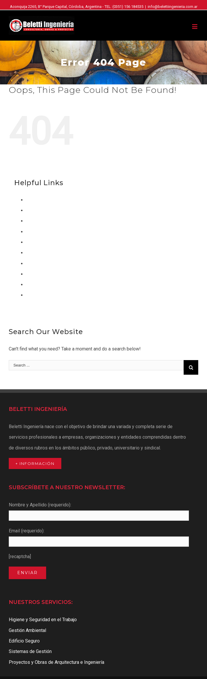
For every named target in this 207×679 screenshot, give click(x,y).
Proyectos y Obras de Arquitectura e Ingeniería (73, 274)
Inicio (31, 263)
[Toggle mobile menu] (195, 26)
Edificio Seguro (41, 232)
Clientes (34, 210)
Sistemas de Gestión (47, 295)
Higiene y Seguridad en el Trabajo (60, 253)
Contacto (35, 221)
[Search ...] (96, 365)
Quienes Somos (42, 284)
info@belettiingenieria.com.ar (172, 6)
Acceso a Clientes (44, 200)
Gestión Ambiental (44, 242)
